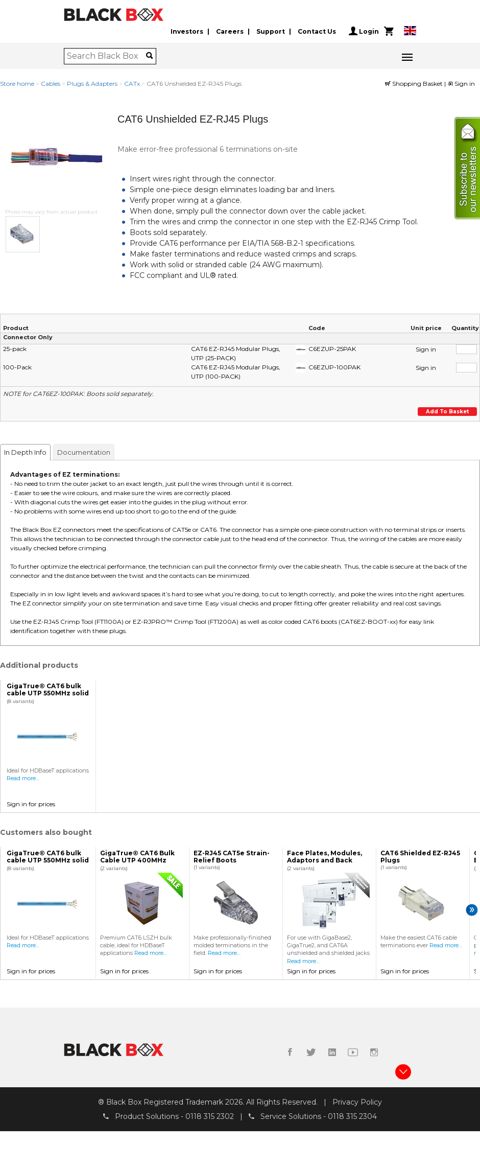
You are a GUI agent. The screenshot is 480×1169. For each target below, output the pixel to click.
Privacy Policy (357, 1102)
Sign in (461, 83)
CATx (132, 83)
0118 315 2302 (209, 1116)
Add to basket (446, 411)
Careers (230, 31)
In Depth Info (25, 452)
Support (270, 31)
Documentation (83, 452)
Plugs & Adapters (92, 83)
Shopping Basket (414, 83)
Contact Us (317, 31)
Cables (50, 83)
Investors (187, 31)
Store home (17, 83)
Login (364, 31)
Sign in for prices (31, 804)
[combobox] (106, 56)
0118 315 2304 (352, 1116)
